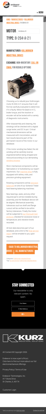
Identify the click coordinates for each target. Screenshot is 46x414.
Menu (41, 12)
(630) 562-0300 (20, 410)
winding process (13, 160)
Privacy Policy (8, 370)
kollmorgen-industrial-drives (28, 261)
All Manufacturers (24, 251)
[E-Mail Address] (23, 309)
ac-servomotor (14, 261)
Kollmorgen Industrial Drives (22, 258)
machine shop (26, 172)
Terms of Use (20, 370)
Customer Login (9, 390)
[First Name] (23, 303)
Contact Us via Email (38, 410)
